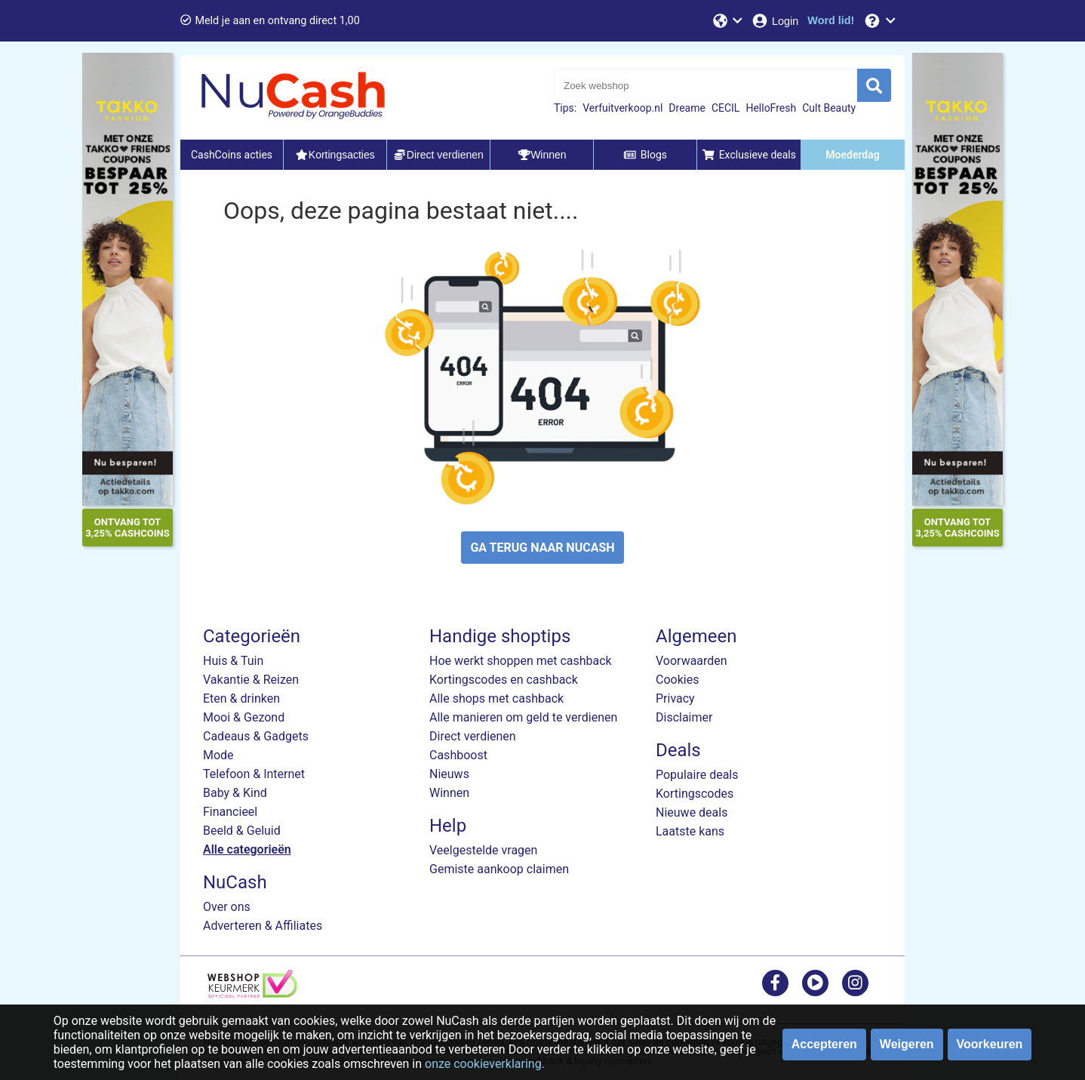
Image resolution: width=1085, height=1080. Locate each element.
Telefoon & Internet (254, 774)
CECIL (726, 108)
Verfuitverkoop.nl (622, 108)
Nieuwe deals (691, 812)
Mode (218, 755)
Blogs (645, 155)
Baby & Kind (235, 793)
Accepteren (824, 1044)
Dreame (687, 108)
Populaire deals (697, 775)
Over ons (227, 907)
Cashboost (458, 755)
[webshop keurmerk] (252, 993)
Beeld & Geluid (242, 830)
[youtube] (815, 982)
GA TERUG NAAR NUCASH (542, 547)
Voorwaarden (691, 661)
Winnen (449, 793)
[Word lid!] (830, 21)
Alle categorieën (247, 849)
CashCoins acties (231, 155)
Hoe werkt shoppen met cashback (520, 661)
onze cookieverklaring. (485, 1064)
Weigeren (907, 1044)
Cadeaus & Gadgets (256, 736)
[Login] (774, 21)
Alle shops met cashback (496, 698)
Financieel (230, 812)
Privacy (675, 698)
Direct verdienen (472, 736)
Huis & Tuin (233, 661)
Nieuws (449, 774)
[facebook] (775, 982)
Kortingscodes (694, 793)
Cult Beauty (829, 108)
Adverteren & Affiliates (262, 925)
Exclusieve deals (749, 155)
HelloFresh (770, 108)
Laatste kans (690, 831)
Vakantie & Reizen (251, 679)
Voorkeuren (990, 1044)
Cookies (677, 679)
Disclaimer (684, 717)
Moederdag (852, 155)
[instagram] (855, 982)
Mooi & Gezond (243, 717)
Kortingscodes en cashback (503, 679)
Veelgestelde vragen (483, 850)
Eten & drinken (241, 698)
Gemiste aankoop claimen (499, 869)
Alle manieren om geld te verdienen (523, 717)
